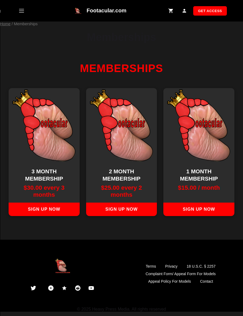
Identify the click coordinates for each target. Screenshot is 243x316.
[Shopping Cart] (171, 11)
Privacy (171, 266)
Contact (206, 281)
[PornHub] (50, 288)
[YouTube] (91, 288)
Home (5, 24)
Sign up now (44, 209)
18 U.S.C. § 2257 (201, 266)
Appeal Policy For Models (169, 281)
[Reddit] (77, 288)
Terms (151, 266)
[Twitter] (33, 288)
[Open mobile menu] (21, 10)
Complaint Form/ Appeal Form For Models (181, 274)
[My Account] (184, 11)
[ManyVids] (64, 288)
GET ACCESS (210, 11)
